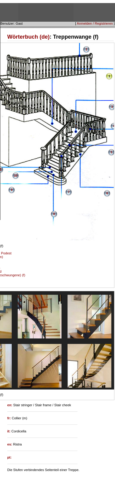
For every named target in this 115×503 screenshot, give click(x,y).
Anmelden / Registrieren (95, 23)
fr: (9, 418)
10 (15, 175)
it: (9, 431)
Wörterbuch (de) (28, 37)
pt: (9, 457)
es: (10, 444)
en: (10, 405)
